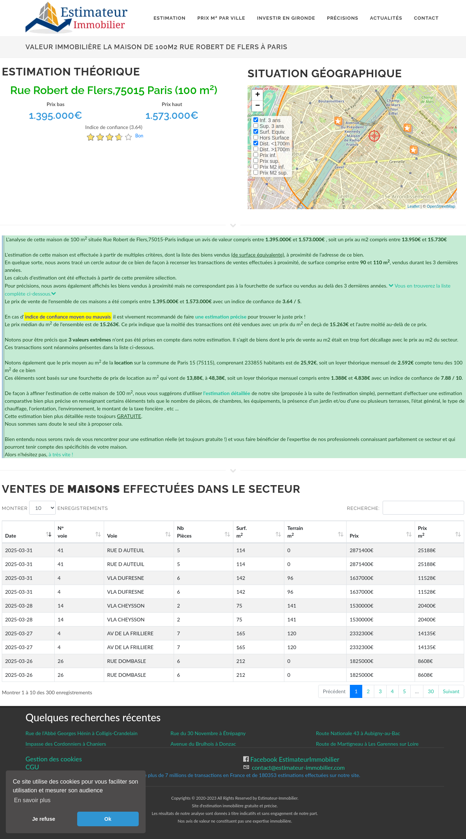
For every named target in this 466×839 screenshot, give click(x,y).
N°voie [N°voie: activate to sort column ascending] (65, 532)
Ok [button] (107, 819)
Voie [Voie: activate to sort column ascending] (105, 535)
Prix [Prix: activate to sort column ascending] (378, 535)
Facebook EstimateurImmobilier (294, 759)
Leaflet (413, 206)
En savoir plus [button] (32, 800)
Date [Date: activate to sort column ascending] (10, 535)
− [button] (257, 106)
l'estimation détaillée (226, 393)
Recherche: (405, 508)
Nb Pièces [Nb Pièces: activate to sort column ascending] (243, 532)
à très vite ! (60, 454)
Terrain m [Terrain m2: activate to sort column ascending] (332, 532)
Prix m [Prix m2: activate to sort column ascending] (432, 532)
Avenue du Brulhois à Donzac (203, 744)
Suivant (451, 691)
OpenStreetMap (441, 206)
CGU (32, 767)
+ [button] (257, 95)
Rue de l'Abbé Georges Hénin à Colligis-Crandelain (81, 733)
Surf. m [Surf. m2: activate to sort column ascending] (289, 532)
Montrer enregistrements (55, 508)
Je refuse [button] (43, 819)
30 (431, 691)
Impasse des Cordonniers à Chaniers (65, 744)
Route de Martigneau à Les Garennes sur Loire (367, 744)
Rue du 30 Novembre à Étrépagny (208, 733)
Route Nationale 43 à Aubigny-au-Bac (358, 733)
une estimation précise (220, 316)
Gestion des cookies (53, 759)
